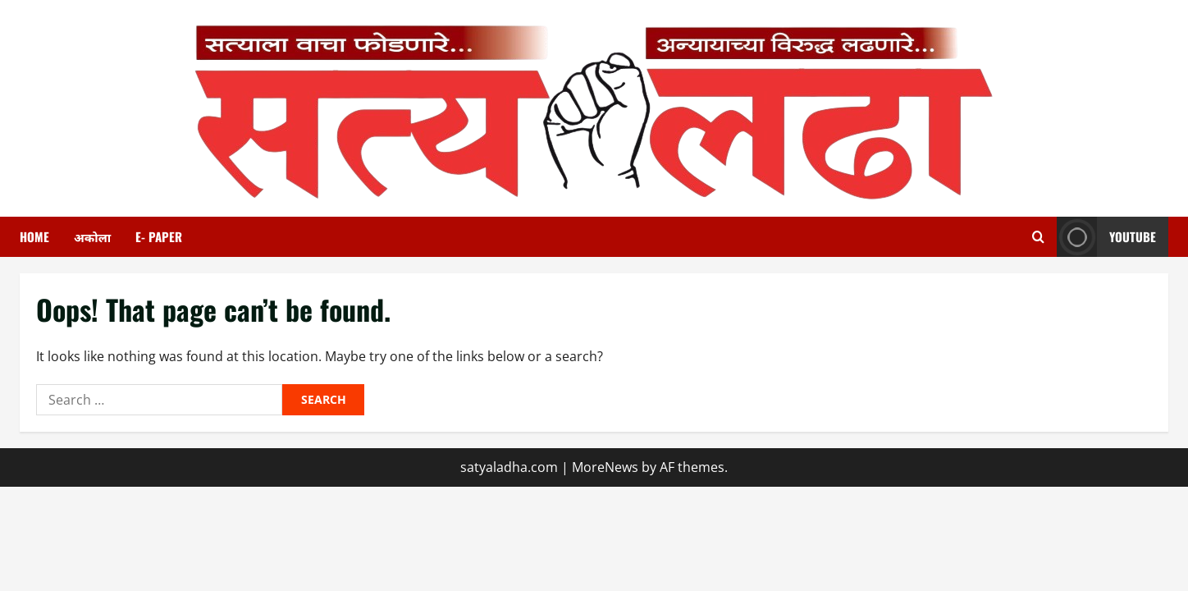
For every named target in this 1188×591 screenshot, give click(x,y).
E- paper (158, 236)
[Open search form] (1038, 237)
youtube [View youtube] (1106, 237)
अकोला (92, 236)
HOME (34, 236)
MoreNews (605, 467)
